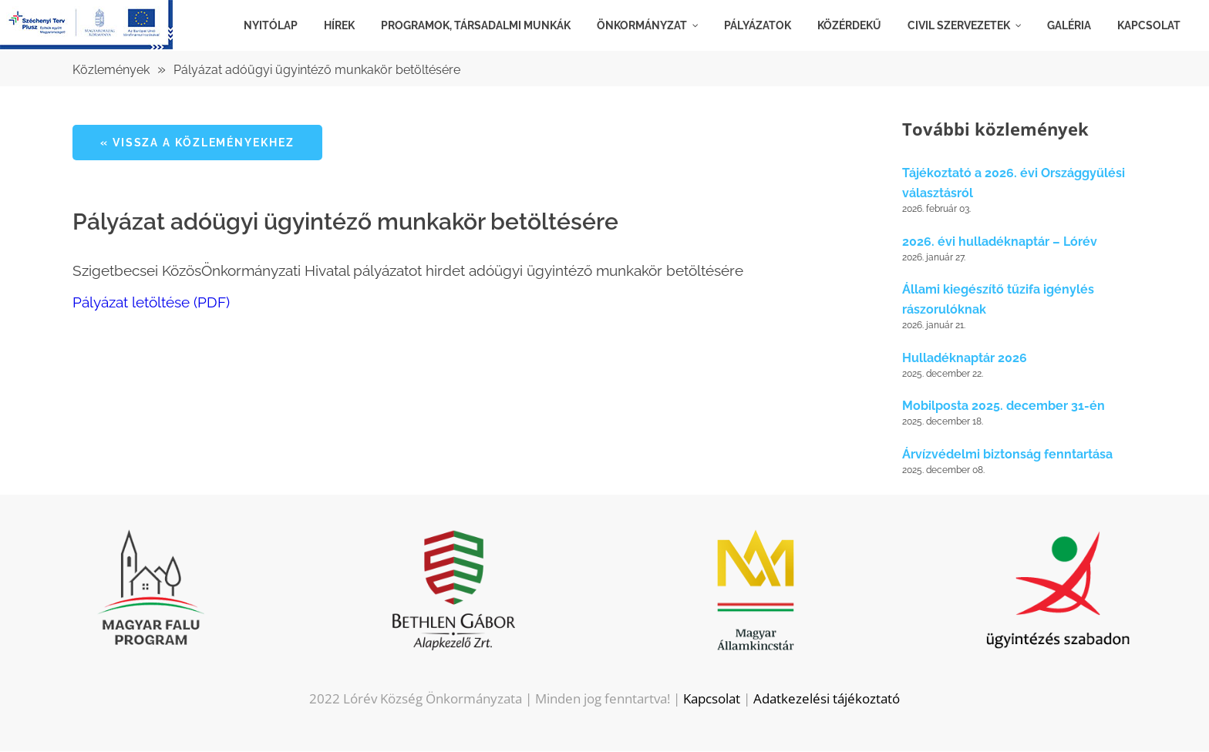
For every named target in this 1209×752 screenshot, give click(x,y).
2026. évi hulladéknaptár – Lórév (999, 242)
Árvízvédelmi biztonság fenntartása (1007, 455)
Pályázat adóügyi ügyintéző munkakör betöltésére (316, 69)
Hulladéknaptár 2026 (964, 358)
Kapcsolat (711, 699)
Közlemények (111, 69)
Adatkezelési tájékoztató (826, 699)
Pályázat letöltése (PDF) (151, 302)
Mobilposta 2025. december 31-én (1003, 406)
